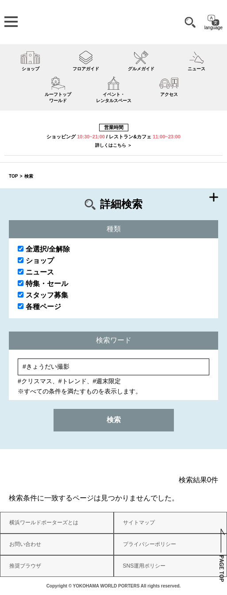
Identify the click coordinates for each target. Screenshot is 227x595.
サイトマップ (139, 522)
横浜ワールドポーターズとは (43, 522)
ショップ (36, 260)
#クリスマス (35, 381)
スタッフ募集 (43, 295)
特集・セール (43, 283)
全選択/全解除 (44, 249)
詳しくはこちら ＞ (113, 145)
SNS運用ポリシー (144, 566)
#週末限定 (107, 381)
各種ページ (39, 306)
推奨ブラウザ (25, 566)
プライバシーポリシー (149, 544)
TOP (13, 176)
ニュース (36, 272)
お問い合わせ (25, 544)
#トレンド (72, 381)
